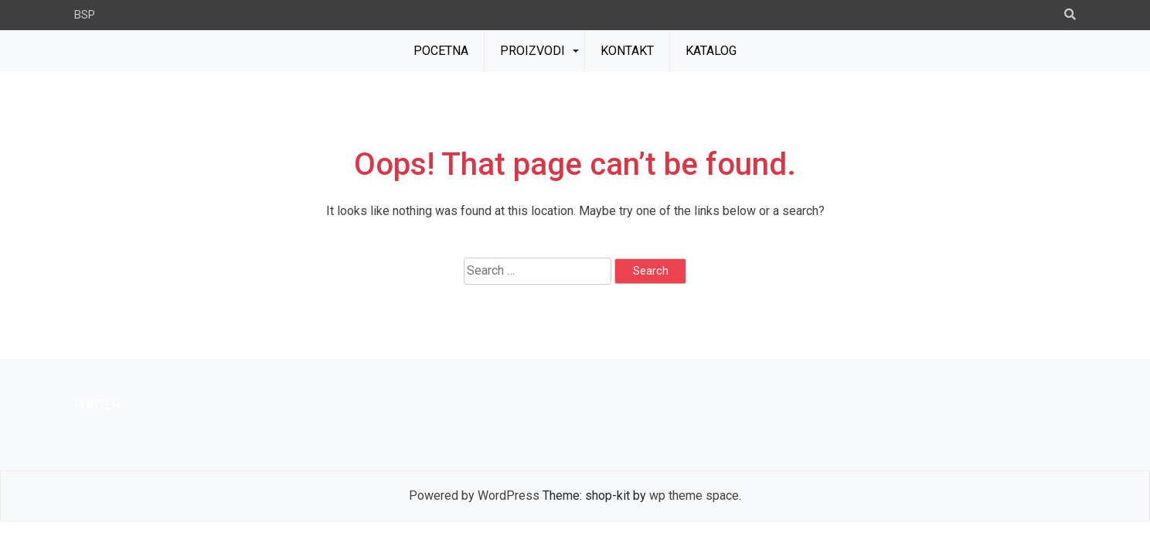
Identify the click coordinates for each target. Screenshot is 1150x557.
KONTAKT (627, 50)
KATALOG (711, 50)
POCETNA (440, 50)
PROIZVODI (532, 50)
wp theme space (694, 495)
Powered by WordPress (474, 495)
